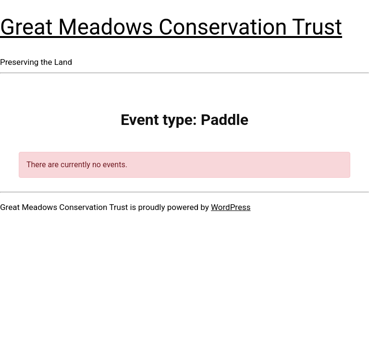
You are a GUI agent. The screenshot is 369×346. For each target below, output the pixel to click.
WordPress (231, 207)
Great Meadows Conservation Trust (171, 27)
